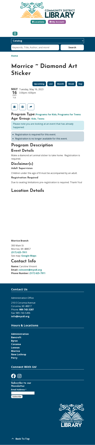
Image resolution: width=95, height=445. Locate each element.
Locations (39, 21)
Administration (20, 334)
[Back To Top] (47, 439)
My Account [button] (57, 21)
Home (14, 55)
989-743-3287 (26, 309)
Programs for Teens (69, 114)
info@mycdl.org (20, 316)
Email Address (18, 389)
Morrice (15, 351)
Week (71, 83)
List (51, 83)
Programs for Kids (46, 114)
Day (80, 83)
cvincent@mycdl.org (30, 269)
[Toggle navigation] (15, 34)
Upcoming (39, 83)
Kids (33, 118)
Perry (14, 357)
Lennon (15, 347)
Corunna (16, 344)
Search (72, 47)
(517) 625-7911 (19, 252)
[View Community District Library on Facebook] (13, 376)
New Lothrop (18, 354)
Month (60, 83)
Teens (40, 118)
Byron (14, 340)
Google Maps (28, 255)
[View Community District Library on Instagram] (19, 376)
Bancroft (16, 337)
